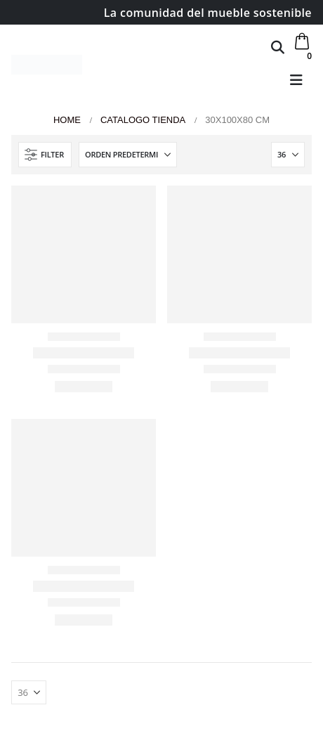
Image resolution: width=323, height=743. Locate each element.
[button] (278, 47)
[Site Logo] (46, 65)
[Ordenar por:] (128, 154)
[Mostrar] (288, 154)
